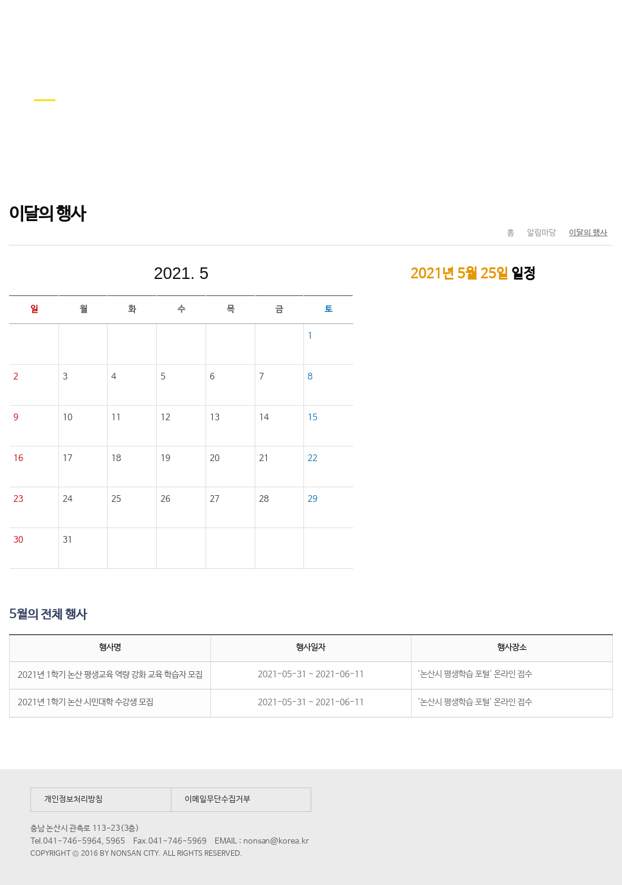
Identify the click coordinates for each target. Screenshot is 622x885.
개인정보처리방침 (73, 799)
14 (264, 417)
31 (68, 540)
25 (116, 499)
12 (165, 417)
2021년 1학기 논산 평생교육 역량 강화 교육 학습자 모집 (110, 675)
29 (312, 499)
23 (18, 499)
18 (116, 458)
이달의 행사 (588, 233)
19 (165, 458)
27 (214, 499)
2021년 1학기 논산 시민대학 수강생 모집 (85, 702)
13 (214, 417)
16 (18, 458)
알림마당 (541, 233)
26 (165, 499)
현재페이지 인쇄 (598, 207)
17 (67, 458)
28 (264, 499)
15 (312, 417)
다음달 (262, 273)
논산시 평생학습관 (98, 23)
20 (214, 458)
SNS (573, 207)
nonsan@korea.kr (276, 841)
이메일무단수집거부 (218, 799)
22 (312, 458)
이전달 (99, 273)
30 (18, 540)
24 (67, 499)
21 (264, 458)
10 (67, 417)
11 (116, 417)
